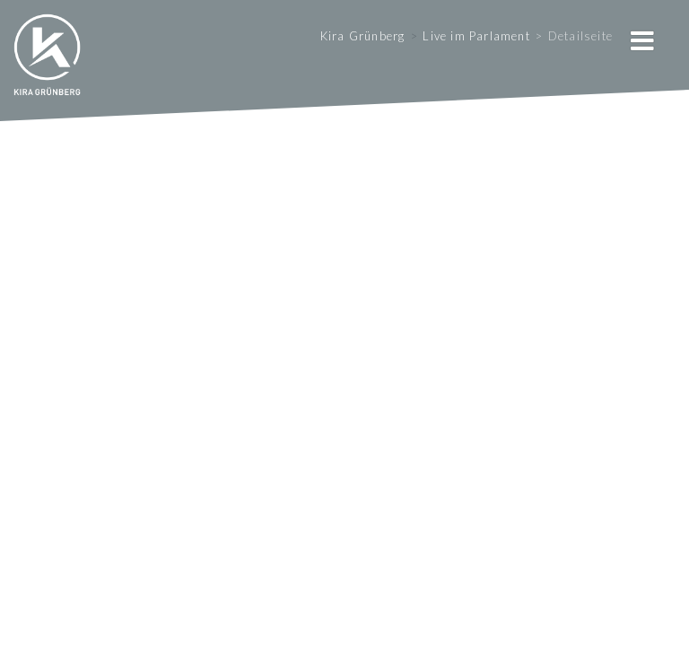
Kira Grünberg (363, 36)
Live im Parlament (476, 36)
